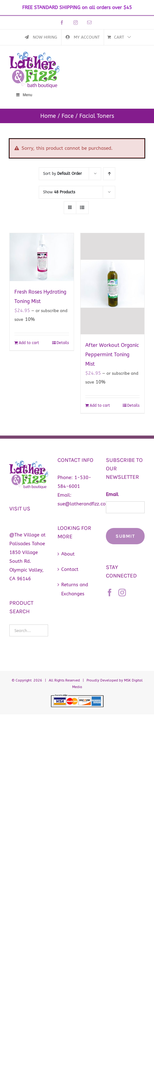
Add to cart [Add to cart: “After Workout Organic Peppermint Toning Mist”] (100, 405)
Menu (24, 95)
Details (63, 343)
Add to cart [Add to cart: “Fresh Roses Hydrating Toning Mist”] (29, 343)
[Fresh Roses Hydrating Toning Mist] (42, 257)
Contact (69, 569)
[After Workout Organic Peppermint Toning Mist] (113, 283)
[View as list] (82, 207)
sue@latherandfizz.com (83, 504)
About (68, 554)
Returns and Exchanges (74, 589)
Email (112, 494)
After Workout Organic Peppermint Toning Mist (112, 354)
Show (59, 192)
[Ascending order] (109, 173)
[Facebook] (109, 592)
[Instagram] (122, 592)
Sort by (62, 173)
